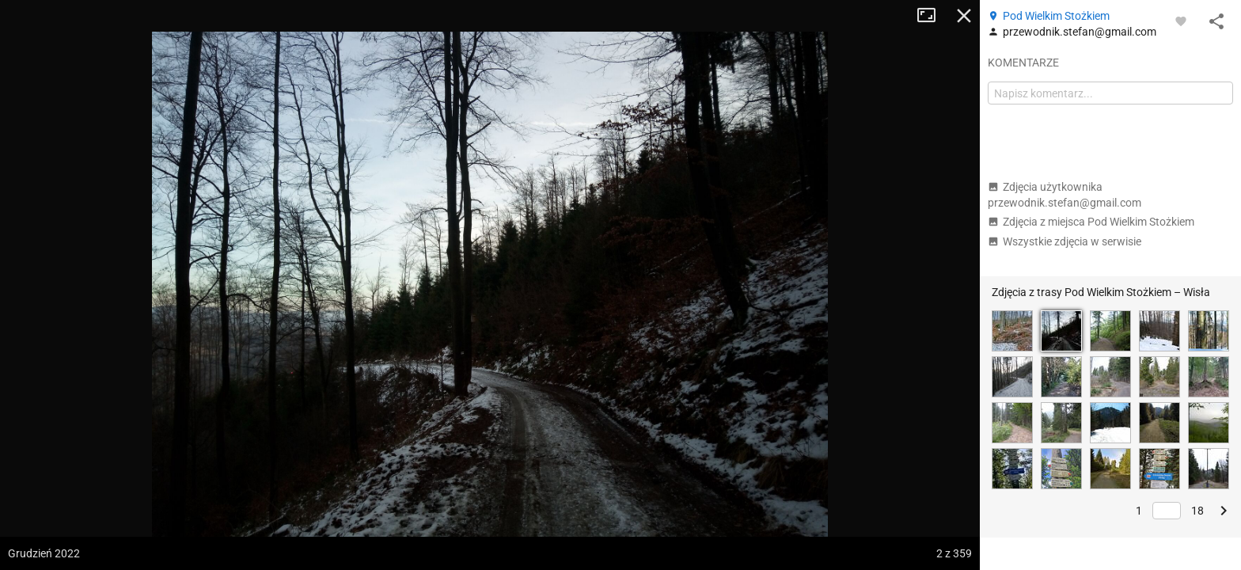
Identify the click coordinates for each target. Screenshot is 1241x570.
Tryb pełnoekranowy (932, 16)
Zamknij (964, 16)
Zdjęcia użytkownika (1064, 194)
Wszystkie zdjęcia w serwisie (1064, 241)
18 (1197, 510)
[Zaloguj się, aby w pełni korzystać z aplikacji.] (1181, 20)
